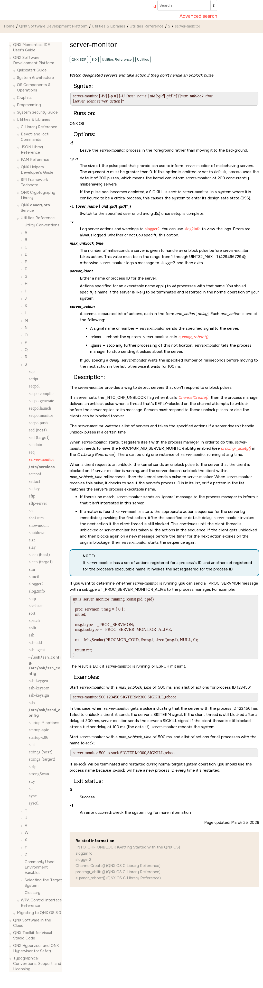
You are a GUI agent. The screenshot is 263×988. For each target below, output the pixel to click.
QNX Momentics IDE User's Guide (31, 47)
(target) (39, 437)
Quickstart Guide (32, 70)
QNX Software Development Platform (53, 26)
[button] (11, 45)
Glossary (32, 892)
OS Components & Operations (34, 87)
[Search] (213, 5)
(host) (38, 430)
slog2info (84, 853)
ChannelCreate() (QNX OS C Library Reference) (118, 865)
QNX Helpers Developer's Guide (37, 169)
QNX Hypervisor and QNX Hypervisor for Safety (36, 948)
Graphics (25, 97)
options (44, 722)
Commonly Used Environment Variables (39, 867)
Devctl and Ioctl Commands (35, 137)
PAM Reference (35, 159)
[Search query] (187, 5)
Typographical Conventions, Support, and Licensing (37, 964)
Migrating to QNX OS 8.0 (39, 912)
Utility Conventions (42, 225)
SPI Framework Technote (34, 182)
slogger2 (83, 859)
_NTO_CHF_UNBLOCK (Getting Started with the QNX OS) (128, 847)
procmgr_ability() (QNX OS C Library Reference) (118, 871)
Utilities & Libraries (108, 26)
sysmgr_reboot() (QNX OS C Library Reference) (118, 878)
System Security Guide (37, 112)
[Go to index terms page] (152, 6)
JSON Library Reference (32, 149)
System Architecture (35, 77)
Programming (29, 104)
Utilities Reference (147, 26)
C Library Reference (39, 127)
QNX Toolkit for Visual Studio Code (32, 935)
